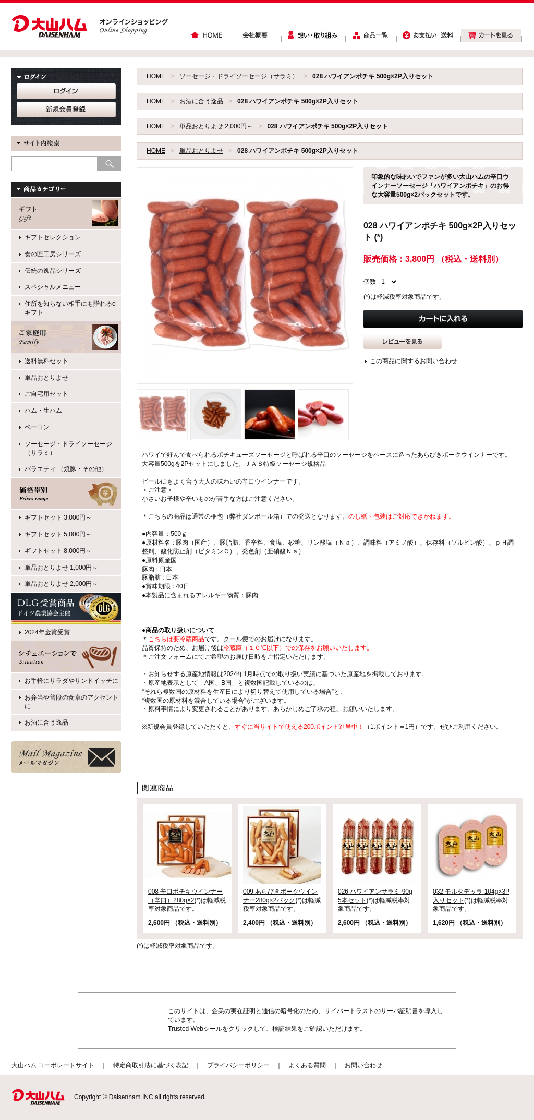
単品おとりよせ (201, 150)
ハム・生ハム (43, 410)
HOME (156, 76)
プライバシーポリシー (238, 1065)
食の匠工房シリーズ (53, 254)
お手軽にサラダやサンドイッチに (71, 680)
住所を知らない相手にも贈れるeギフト (70, 308)
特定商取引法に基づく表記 (150, 1065)
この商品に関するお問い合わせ (413, 361)
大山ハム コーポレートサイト (52, 1065)
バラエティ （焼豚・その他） (66, 469)
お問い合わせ (363, 1065)
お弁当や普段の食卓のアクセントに (71, 702)
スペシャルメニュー (53, 287)
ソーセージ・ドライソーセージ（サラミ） (238, 76)
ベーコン (37, 427)
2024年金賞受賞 (47, 632)
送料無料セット (46, 361)
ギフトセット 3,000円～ (58, 517)
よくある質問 (307, 1065)
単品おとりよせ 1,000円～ (61, 567)
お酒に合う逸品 (201, 101)
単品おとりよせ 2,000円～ (216, 126)
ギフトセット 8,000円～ (58, 551)
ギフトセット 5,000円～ (58, 534)
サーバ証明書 (399, 1011)
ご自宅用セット (46, 394)
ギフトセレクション (53, 237)
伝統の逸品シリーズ (53, 270)
